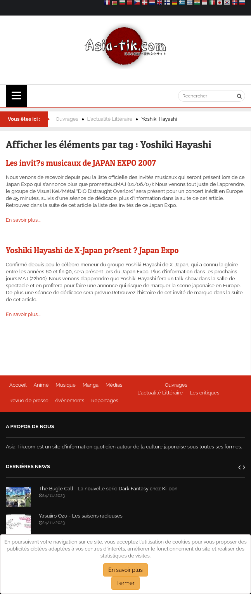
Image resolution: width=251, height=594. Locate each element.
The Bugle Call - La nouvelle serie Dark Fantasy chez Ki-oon (108, 489)
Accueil (18, 385)
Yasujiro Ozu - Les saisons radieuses (81, 516)
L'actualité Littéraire (110, 119)
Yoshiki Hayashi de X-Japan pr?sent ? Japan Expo (92, 250)
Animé (41, 385)
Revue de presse (28, 400)
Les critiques (204, 393)
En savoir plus (125, 570)
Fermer (125, 583)
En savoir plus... (23, 220)
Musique (65, 385)
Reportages (104, 400)
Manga (91, 385)
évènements (70, 400)
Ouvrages (67, 119)
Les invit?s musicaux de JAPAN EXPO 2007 (81, 163)
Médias (114, 385)
